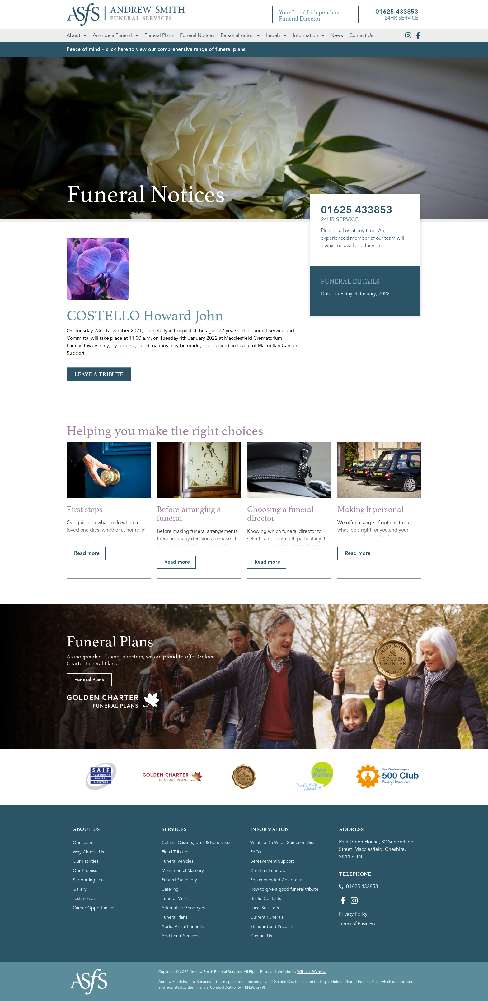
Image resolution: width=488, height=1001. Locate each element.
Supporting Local (89, 880)
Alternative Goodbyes (183, 908)
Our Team (82, 842)
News (337, 35)
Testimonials (84, 898)
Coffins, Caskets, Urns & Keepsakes (196, 842)
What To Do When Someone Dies (282, 842)
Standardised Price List (272, 926)
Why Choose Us (88, 852)
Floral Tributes (175, 852)
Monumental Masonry (183, 870)
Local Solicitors (264, 908)
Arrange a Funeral (115, 35)
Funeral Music (175, 898)
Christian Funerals (267, 870)
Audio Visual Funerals (183, 926)
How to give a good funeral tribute (284, 889)
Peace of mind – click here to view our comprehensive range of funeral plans (156, 49)
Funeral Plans (159, 35)
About (77, 35)
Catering (170, 889)
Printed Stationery (179, 880)
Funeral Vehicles (177, 861)
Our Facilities (85, 861)
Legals (276, 35)
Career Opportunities (94, 908)
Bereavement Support (272, 861)
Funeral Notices (197, 35)
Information (308, 35)
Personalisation (240, 35)
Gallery (80, 889)
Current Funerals (266, 917)
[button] (86, 553)
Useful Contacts (265, 898)
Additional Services (180, 936)
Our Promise (85, 870)
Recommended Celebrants (276, 880)
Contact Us (361, 35)
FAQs (255, 852)
